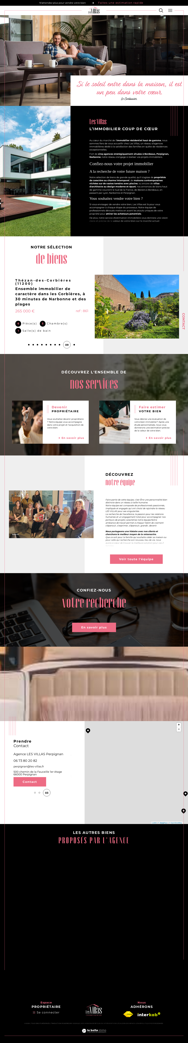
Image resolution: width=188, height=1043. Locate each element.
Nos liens (136, 1023)
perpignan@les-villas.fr (29, 766)
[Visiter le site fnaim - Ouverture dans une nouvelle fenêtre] (128, 1014)
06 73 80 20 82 (25, 761)
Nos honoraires (88, 1023)
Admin (128, 1023)
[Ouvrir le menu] (170, 10)
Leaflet (154, 823)
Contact (184, 321)
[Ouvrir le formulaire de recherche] (161, 10)
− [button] (179, 729)
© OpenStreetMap (175, 823)
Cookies (159, 1023)
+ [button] (179, 725)
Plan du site (101, 1023)
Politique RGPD (148, 1023)
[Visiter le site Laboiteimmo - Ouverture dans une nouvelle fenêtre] (94, 1034)
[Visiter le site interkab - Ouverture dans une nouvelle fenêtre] (149, 1014)
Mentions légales (116, 1023)
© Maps (163, 823)
